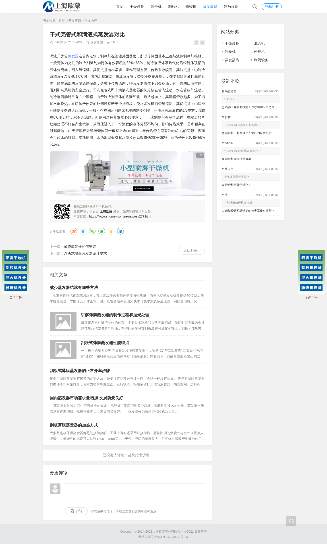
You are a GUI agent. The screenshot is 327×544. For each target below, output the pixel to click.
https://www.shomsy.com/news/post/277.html (120, 216)
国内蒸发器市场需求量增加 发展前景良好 (86, 398)
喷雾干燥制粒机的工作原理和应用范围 (249, 107)
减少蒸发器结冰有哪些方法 (74, 287)
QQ (83, 231)
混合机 (156, 6)
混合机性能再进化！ (238, 184)
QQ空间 (111, 231)
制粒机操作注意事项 (238, 159)
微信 (92, 231)
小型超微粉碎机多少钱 (238, 202)
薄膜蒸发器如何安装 (80, 247)
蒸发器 (73, 56)
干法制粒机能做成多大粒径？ (242, 151)
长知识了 (229, 99)
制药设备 (231, 6)
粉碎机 (191, 6)
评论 (79, 511)
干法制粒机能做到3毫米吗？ (242, 125)
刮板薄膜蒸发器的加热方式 (74, 425)
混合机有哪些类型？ (237, 176)
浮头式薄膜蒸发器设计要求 (85, 253)
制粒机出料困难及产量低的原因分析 (248, 133)
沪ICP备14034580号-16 (171, 537)
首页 (119, 6)
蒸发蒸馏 (210, 6)
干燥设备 (137, 6)
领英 (120, 231)
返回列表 (190, 250)
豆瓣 (101, 231)
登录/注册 (271, 6)
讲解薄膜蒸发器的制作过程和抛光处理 (115, 315)
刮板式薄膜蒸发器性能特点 (105, 343)
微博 (73, 231)
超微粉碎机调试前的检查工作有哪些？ (249, 210)
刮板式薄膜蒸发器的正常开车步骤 (80, 370)
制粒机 (173, 6)
